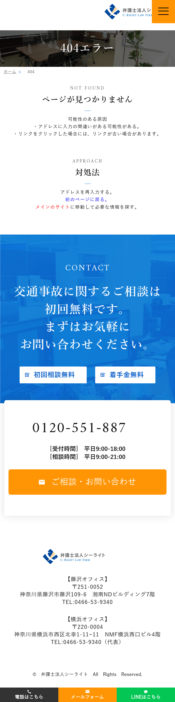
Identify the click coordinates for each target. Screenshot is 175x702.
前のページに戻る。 (87, 199)
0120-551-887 (79, 428)
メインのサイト (52, 207)
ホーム (10, 71)
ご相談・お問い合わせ (87, 482)
